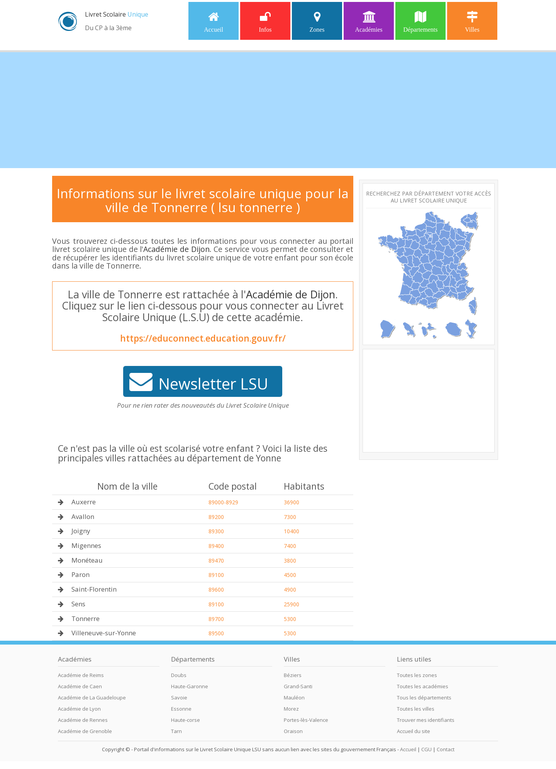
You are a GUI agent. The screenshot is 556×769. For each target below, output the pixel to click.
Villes (472, 22)
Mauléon (294, 697)
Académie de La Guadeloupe (92, 697)
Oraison (293, 731)
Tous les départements (424, 697)
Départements (420, 22)
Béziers (293, 675)
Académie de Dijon (176, 249)
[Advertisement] (278, 110)
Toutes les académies (422, 686)
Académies (368, 22)
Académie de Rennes (83, 719)
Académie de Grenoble (85, 731)
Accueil (213, 22)
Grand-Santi (298, 686)
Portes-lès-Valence (306, 719)
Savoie (179, 697)
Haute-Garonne (189, 686)
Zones (316, 22)
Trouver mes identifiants (425, 719)
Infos (265, 22)
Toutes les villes (415, 708)
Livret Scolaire (116, 14)
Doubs (178, 675)
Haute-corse (185, 719)
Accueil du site (413, 731)
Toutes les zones (417, 675)
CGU (426, 749)
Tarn (176, 731)
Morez (291, 708)
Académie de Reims (81, 675)
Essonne (181, 708)
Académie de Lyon (79, 708)
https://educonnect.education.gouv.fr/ (203, 338)
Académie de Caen (80, 686)
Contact (445, 749)
